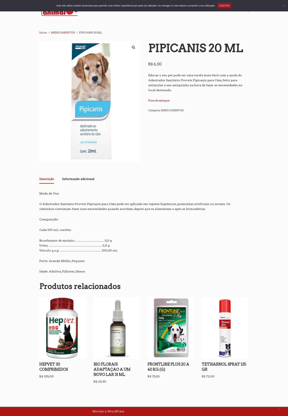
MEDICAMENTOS (63, 32)
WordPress (115, 411)
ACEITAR (224, 5)
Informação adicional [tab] (78, 179)
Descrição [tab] (46, 179)
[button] (133, 47)
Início (43, 32)
